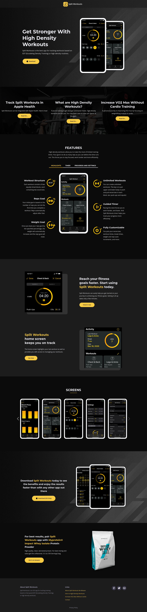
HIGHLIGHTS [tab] (56, 166)
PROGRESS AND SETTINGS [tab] (85, 166)
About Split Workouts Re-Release (75, 590)
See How (31, 358)
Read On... (24, 116)
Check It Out (87, 305)
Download (32, 61)
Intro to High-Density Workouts (75, 593)
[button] (18, 419)
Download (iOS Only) (45, 498)
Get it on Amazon (34, 560)
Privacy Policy (73, 608)
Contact (67, 600)
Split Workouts (72, 5)
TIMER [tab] (67, 166)
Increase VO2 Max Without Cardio (75, 597)
